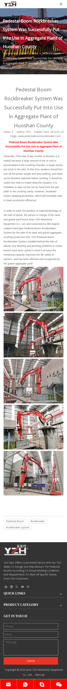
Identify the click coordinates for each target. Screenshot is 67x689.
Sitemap (39, 674)
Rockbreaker (37, 521)
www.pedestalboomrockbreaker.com (39, 136)
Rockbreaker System (18, 527)
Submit (31, 661)
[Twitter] (17, 586)
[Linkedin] (11, 586)
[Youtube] (22, 586)
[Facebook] (6, 586)
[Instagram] (28, 586)
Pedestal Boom (15, 521)
